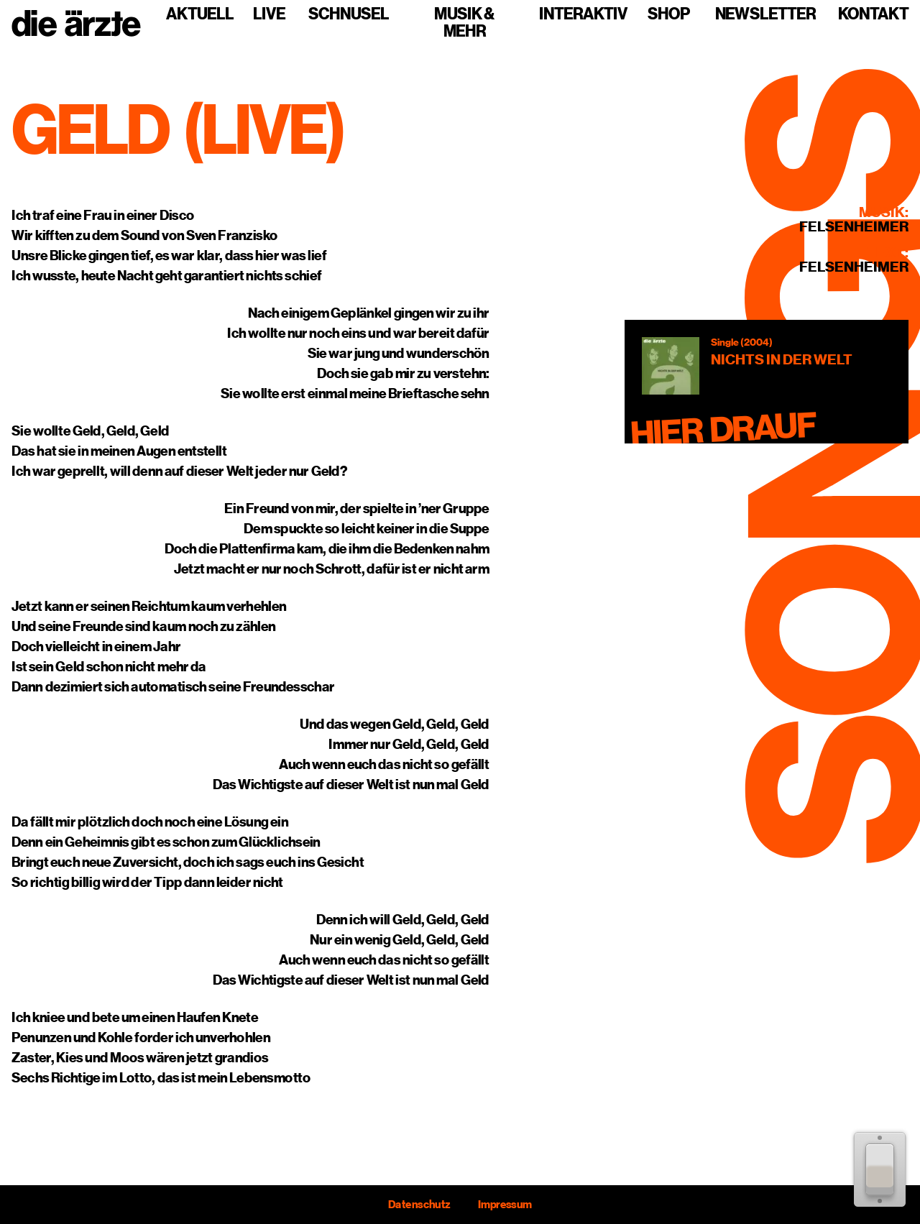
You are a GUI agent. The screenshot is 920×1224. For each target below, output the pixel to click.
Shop (669, 14)
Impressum (505, 1204)
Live (269, 14)
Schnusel (348, 14)
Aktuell (200, 14)
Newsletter (765, 14)
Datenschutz (419, 1204)
